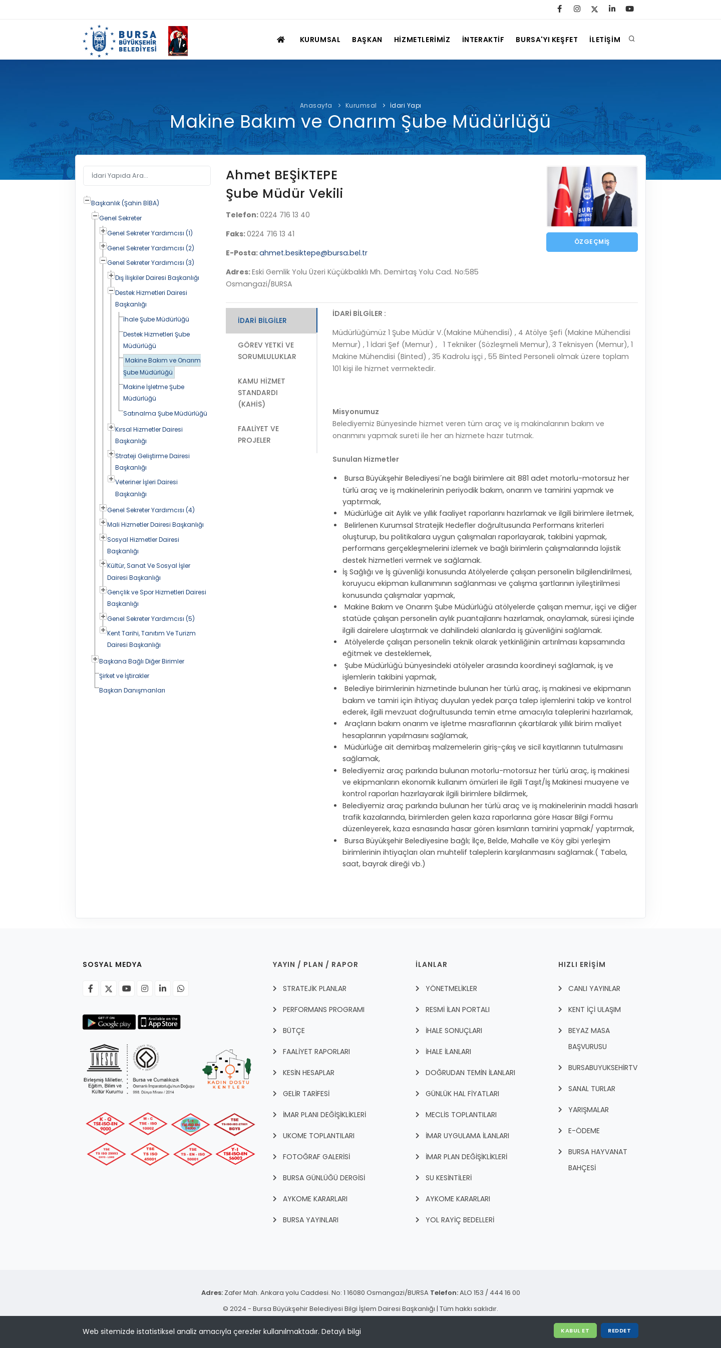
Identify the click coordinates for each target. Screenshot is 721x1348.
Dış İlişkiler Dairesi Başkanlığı (157, 277)
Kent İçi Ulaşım (594, 1009)
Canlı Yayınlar (594, 988)
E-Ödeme (584, 1131)
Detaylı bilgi (341, 1331)
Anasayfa (316, 105)
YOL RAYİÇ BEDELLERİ (460, 1220)
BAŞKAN (356, 40)
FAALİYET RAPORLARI (316, 1052)
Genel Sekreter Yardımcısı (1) (150, 233)
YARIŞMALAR (588, 1110)
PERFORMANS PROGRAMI (324, 1009)
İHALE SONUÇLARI (454, 1031)
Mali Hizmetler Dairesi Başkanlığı (155, 524)
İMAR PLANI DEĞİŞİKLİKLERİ (324, 1115)
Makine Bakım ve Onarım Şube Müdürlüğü (162, 366)
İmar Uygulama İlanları (467, 1136)
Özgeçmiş (592, 242)
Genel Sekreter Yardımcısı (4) (151, 510)
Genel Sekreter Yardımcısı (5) (151, 618)
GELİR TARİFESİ (306, 1094)
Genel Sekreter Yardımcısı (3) (150, 262)
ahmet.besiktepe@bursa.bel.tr (313, 253)
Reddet (619, 1330)
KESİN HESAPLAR (308, 1073)
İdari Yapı (406, 105)
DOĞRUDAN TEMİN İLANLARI (470, 1073)
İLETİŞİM (603, 40)
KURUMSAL (306, 40)
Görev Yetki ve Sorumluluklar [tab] (267, 351)
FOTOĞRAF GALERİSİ (316, 1157)
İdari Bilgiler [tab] (262, 320)
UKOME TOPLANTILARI (318, 1136)
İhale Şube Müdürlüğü (156, 319)
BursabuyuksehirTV (602, 1068)
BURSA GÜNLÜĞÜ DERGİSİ (324, 1178)
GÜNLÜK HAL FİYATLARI (462, 1094)
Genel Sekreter (120, 218)
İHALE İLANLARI (448, 1052)
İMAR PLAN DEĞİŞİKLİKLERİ (466, 1157)
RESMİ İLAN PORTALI (458, 1009)
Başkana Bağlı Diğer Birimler (141, 661)
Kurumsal (361, 105)
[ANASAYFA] (265, 40)
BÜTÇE (294, 1031)
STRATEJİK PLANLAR (314, 988)
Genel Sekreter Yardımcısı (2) (150, 248)
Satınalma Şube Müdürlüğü (165, 413)
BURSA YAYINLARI (310, 1220)
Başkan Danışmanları (132, 690)
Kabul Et (574, 1330)
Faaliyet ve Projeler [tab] (258, 435)
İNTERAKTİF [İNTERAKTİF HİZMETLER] (477, 40)
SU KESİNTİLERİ (449, 1178)
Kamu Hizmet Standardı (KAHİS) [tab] (261, 393)
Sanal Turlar (591, 1089)
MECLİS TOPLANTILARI (461, 1115)
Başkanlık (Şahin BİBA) (125, 203)
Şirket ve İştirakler (124, 675)
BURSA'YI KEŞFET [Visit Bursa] (543, 40)
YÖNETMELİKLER (451, 988)
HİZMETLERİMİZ (413, 40)
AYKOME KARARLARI (315, 1199)
